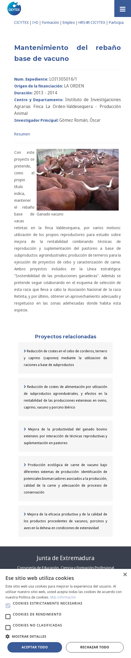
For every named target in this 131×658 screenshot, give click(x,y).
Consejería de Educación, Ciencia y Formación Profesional (65, 567)
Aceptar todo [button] (35, 647)
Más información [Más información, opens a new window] (63, 597)
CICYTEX (21, 22)
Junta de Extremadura (65, 558)
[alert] (65, 613)
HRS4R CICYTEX (91, 22)
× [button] (125, 575)
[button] (7, 605)
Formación (50, 22)
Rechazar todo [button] (94, 647)
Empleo (69, 22)
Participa (116, 22)
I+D (35, 22)
